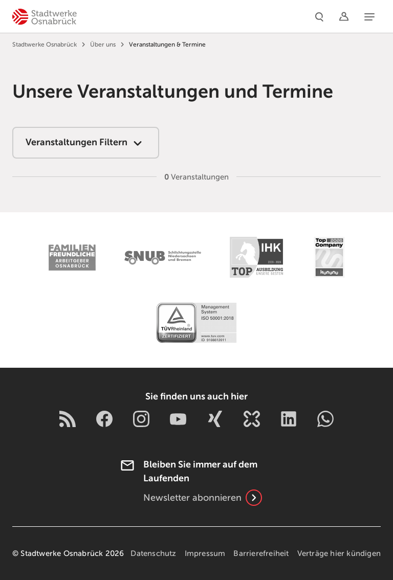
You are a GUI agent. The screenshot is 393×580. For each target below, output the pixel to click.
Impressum (205, 553)
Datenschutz (153, 553)
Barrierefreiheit (261, 553)
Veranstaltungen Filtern (86, 143)
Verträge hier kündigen (339, 553)
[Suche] (319, 16)
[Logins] (344, 16)
